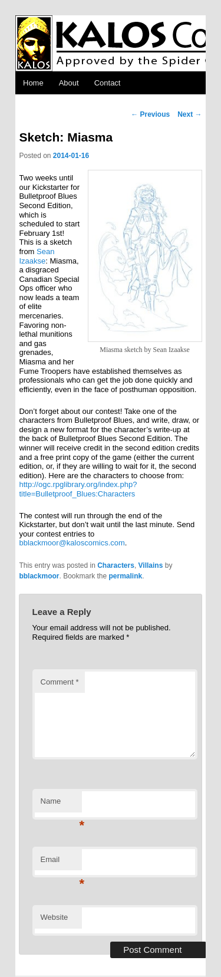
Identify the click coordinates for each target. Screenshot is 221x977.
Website (54, 917)
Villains (150, 565)
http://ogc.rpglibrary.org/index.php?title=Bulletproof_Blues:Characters (78, 489)
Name (61, 804)
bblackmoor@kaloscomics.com (71, 542)
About (69, 82)
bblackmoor (39, 576)
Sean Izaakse (36, 256)
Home (33, 82)
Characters (115, 565)
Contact (107, 82)
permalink (126, 576)
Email (61, 863)
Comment (60, 681)
